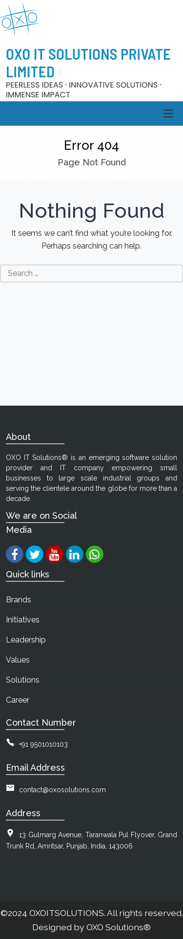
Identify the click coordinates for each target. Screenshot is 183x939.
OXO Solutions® (118, 927)
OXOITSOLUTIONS (66, 913)
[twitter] (34, 554)
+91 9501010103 (43, 744)
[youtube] (54, 554)
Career (17, 700)
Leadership (26, 639)
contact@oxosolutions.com (62, 790)
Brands (18, 599)
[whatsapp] (94, 554)
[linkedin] (74, 554)
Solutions (23, 680)
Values (18, 659)
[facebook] (14, 554)
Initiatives (23, 619)
